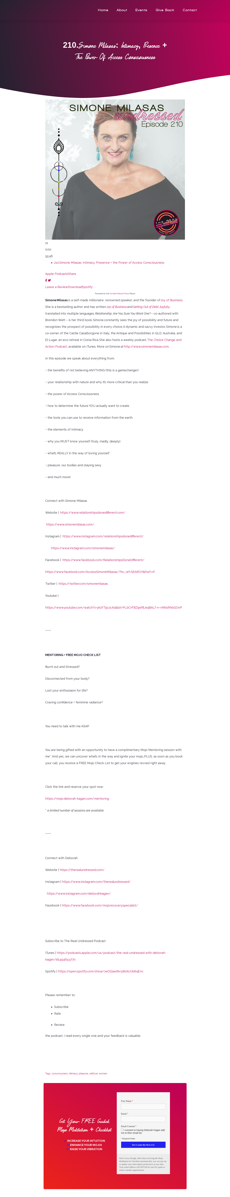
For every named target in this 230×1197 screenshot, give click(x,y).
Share (72, 274)
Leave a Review (56, 287)
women (103, 1073)
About (122, 10)
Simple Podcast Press (119, 293)
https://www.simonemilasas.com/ (70, 524)
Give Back (165, 10)
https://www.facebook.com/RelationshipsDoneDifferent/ (103, 560)
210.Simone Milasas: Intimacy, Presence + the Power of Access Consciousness (109, 262)
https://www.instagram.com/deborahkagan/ (79, 893)
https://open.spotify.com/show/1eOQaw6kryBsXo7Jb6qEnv (100, 971)
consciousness (60, 1073)
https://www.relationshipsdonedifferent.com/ (92, 512)
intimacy (73, 1073)
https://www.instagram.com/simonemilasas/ (83, 548)
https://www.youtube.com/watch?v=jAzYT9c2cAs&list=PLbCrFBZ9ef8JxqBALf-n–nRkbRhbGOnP (113, 607)
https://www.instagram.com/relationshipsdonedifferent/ (103, 536)
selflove (93, 1073)
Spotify (87, 287)
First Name (126, 1101)
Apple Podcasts (56, 274)
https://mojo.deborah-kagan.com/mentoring (77, 798)
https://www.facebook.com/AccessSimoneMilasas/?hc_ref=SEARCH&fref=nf (100, 572)
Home (103, 10)
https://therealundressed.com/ (82, 870)
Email (124, 1114)
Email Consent (128, 1126)
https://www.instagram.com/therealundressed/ (96, 881)
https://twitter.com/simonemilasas (83, 583)
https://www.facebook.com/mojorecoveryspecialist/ (100, 905)
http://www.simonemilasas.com (146, 346)
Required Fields (128, 1139)
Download (75, 287)
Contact (190, 10)
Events (141, 10)
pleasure (83, 1073)
